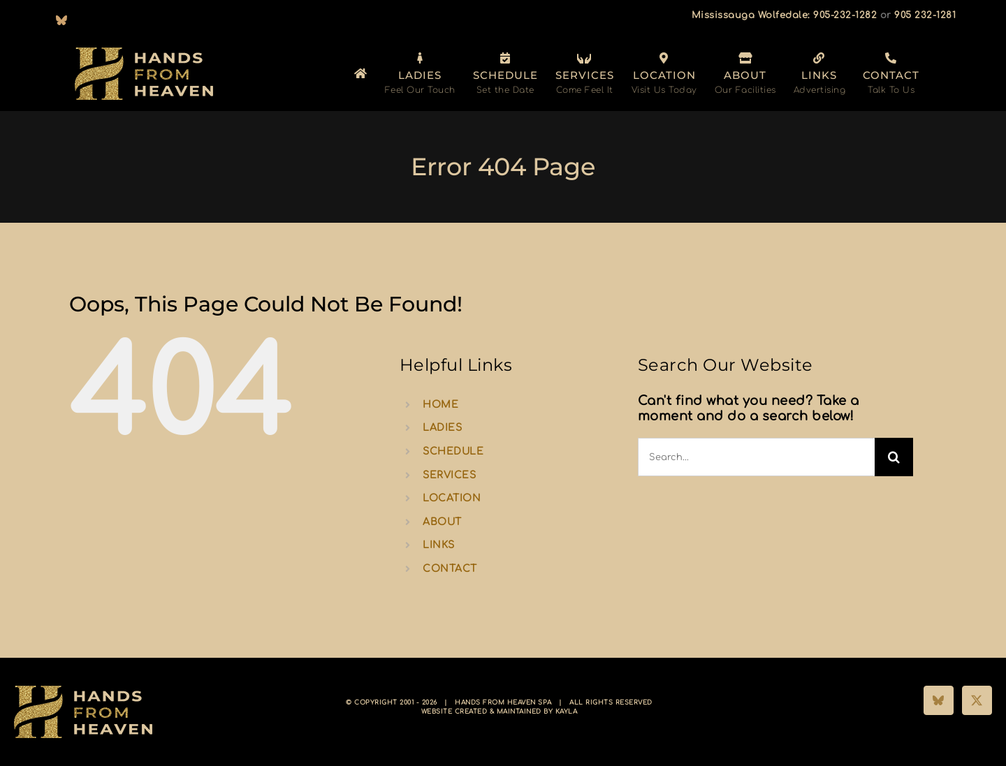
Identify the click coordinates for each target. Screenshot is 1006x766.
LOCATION (452, 498)
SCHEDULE (453, 451)
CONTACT (450, 569)
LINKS (439, 545)
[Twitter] (977, 700)
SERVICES (449, 475)
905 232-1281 (925, 15)
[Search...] (756, 457)
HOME (440, 404)
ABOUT (442, 522)
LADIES (442, 427)
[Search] (894, 457)
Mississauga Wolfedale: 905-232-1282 (784, 15)
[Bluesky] (939, 700)
